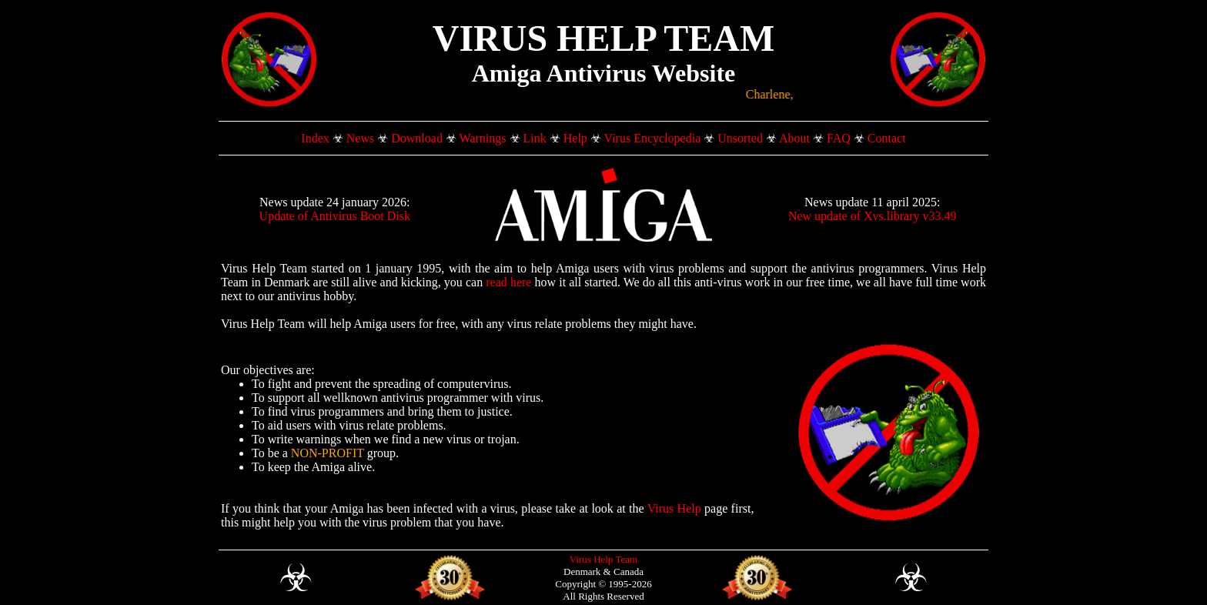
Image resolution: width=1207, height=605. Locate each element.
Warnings (483, 138)
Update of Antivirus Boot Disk (334, 215)
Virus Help (674, 508)
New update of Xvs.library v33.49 (872, 215)
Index (315, 138)
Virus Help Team (603, 559)
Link (535, 138)
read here (508, 282)
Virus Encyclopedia (652, 138)
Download (417, 138)
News (360, 138)
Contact (887, 138)
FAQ (839, 138)
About (794, 138)
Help (575, 138)
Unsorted (740, 138)
